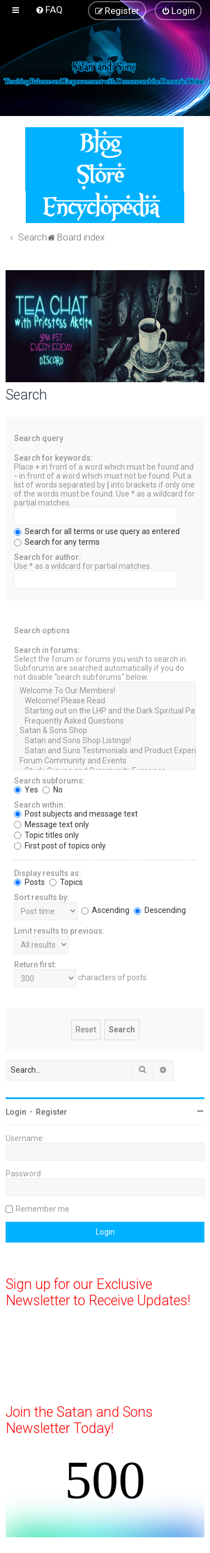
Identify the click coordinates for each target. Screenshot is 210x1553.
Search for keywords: (53, 457)
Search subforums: (49, 780)
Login (16, 1111)
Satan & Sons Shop (105, 731)
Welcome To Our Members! (105, 691)
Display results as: (47, 873)
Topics (66, 882)
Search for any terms (57, 541)
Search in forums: (47, 650)
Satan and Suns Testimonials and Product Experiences (105, 751)
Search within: (40, 804)
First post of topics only (60, 845)
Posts (29, 882)
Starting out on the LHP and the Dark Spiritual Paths (105, 711)
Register (51, 1111)
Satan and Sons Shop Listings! (105, 741)
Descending (160, 910)
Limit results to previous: (59, 930)
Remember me (42, 1208)
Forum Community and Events (105, 761)
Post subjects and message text (76, 813)
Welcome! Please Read (105, 701)
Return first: (35, 964)
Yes (26, 789)
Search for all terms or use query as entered (97, 531)
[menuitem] (49, 9)
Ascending (105, 910)
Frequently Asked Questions (105, 721)
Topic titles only (46, 835)
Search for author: (47, 557)
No (53, 789)
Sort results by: (41, 897)
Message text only (51, 824)
